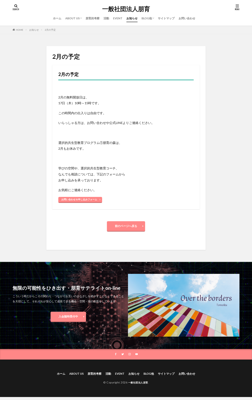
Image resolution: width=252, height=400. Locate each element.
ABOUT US (72, 18)
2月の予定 (50, 29)
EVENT (117, 18)
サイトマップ (166, 18)
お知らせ (132, 18)
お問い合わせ (187, 18)
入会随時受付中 (68, 318)
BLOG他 (147, 18)
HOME (19, 29)
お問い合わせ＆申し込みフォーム (79, 199)
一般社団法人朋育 (126, 9)
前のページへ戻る (126, 227)
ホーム (57, 18)
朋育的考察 (93, 18)
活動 (106, 18)
